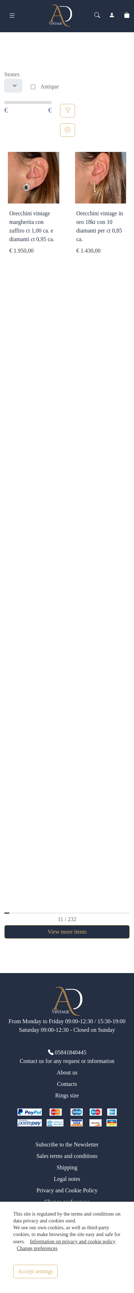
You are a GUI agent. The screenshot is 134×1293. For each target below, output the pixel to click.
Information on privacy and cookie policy (72, 1241)
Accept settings (35, 1271)
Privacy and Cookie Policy (67, 1190)
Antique (49, 86)
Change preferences (37, 1248)
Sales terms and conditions (67, 1156)
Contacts (67, 1084)
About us (66, 1072)
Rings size (67, 1095)
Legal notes (67, 1179)
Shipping (67, 1167)
